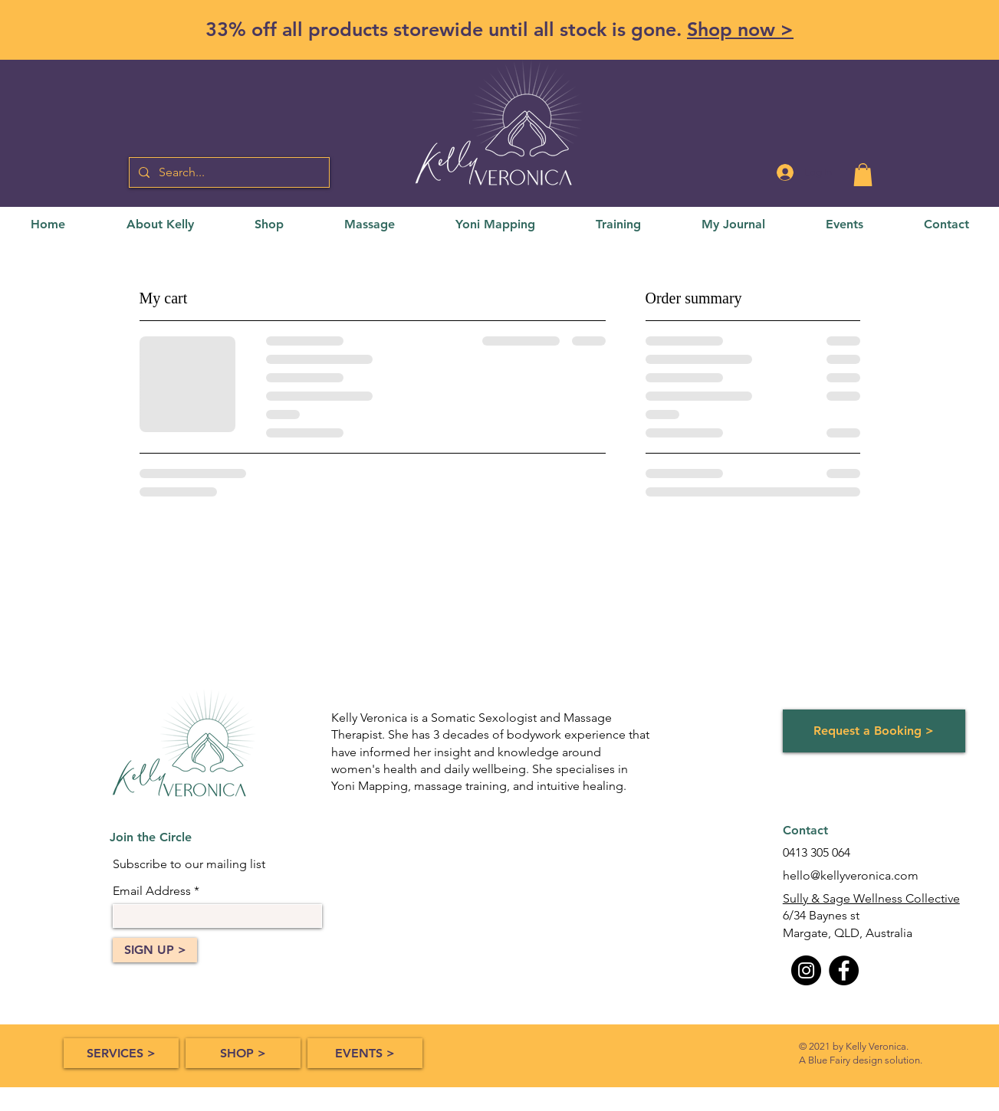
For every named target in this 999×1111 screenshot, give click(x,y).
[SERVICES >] (121, 1053)
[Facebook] (844, 970)
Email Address (152, 891)
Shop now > (740, 29)
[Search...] (228, 172)
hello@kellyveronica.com (850, 875)
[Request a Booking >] (874, 731)
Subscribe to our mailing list (189, 864)
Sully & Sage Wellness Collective (871, 898)
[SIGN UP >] (155, 950)
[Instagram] (806, 970)
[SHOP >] (243, 1053)
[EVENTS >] (364, 1053)
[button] (862, 174)
